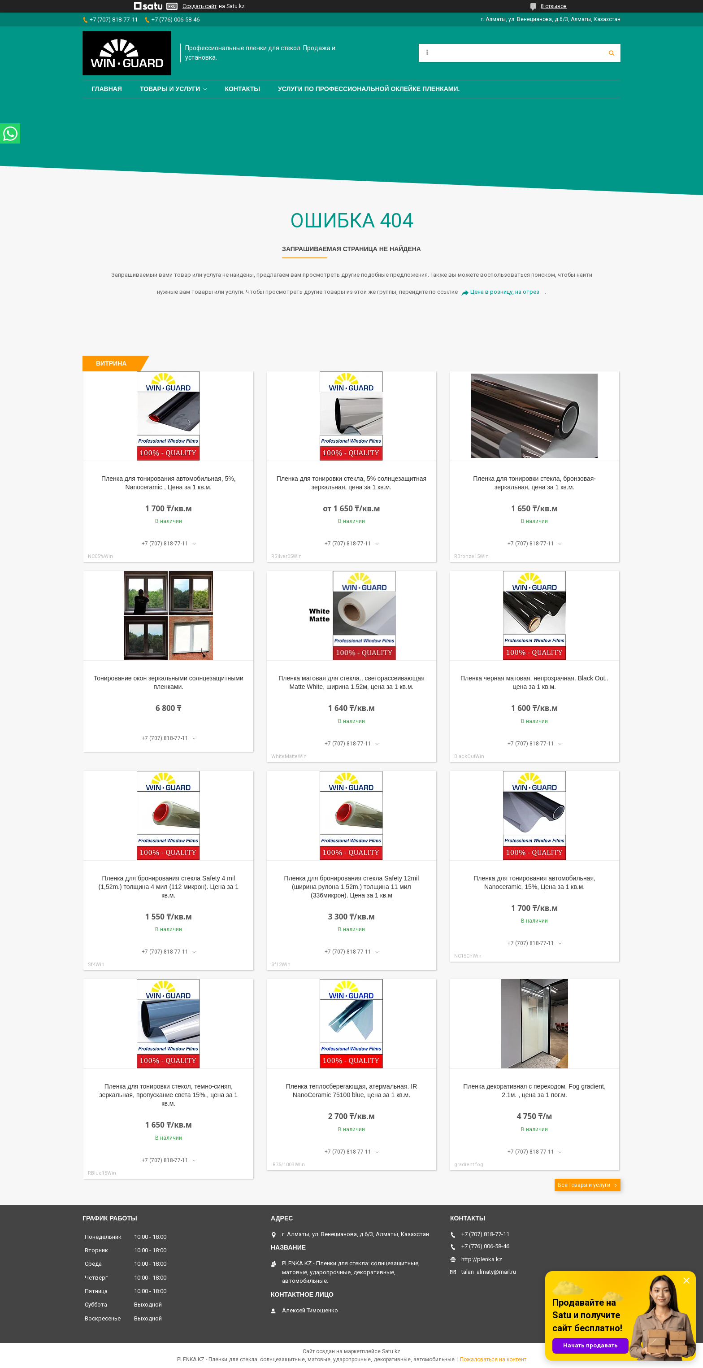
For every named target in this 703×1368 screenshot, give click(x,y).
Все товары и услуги (584, 1185)
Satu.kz (391, 1351)
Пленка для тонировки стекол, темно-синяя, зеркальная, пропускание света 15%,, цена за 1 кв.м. (169, 1095)
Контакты (242, 88)
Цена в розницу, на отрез (504, 291)
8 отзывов (554, 6)
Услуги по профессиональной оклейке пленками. (369, 88)
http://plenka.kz (481, 1259)
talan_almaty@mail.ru (488, 1271)
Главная (106, 88)
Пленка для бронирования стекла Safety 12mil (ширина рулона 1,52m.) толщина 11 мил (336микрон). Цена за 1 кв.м (351, 887)
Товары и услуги (170, 88)
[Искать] (612, 53)
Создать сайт (199, 6)
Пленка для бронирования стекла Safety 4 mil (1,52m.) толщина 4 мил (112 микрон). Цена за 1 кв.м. (169, 887)
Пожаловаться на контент (493, 1359)
